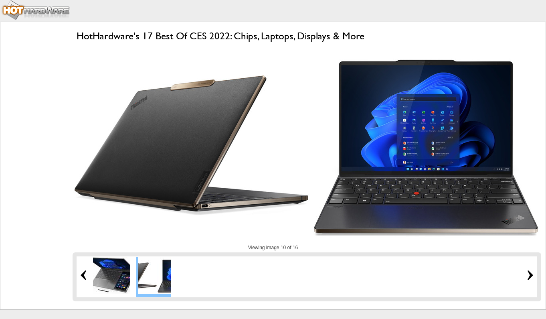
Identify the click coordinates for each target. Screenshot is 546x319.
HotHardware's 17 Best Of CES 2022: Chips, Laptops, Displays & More (220, 36)
